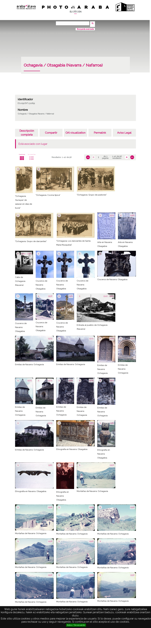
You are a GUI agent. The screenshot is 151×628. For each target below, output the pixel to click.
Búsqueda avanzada (85, 27)
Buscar (93, 23)
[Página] (98, 156)
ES (75, 11)
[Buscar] (73, 23)
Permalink (100, 131)
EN (79, 11)
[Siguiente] (126, 155)
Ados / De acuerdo (76, 625)
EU (71, 11)
